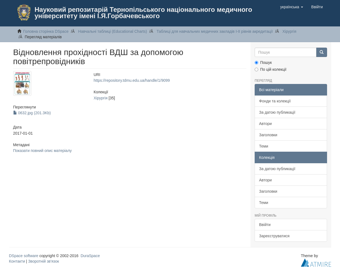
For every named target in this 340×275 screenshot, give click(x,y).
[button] (291, 7)
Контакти (17, 261)
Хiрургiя (289, 31)
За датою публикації (277, 112)
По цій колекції (270, 69)
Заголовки (268, 135)
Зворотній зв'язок (43, 261)
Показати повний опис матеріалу (42, 150)
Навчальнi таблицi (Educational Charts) (112, 31)
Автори (265, 123)
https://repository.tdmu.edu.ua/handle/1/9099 (132, 80)
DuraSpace (90, 256)
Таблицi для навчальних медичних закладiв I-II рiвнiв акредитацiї (215, 31)
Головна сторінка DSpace (46, 31)
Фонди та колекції (275, 101)
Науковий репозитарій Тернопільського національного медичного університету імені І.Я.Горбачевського (143, 13)
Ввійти (265, 224)
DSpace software (24, 256)
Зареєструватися (274, 236)
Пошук (263, 62)
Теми (263, 146)
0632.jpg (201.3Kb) (32, 113)
